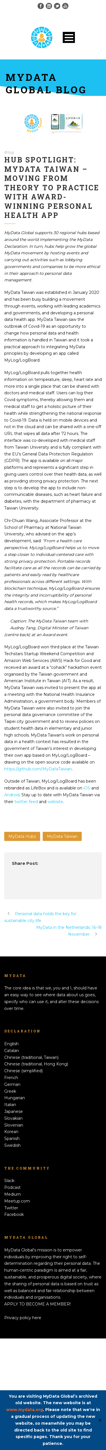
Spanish (12, 1138)
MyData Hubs (22, 836)
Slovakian (13, 1118)
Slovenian (13, 1125)
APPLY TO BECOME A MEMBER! (37, 1304)
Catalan (11, 1050)
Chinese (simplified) (23, 1070)
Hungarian (14, 1097)
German (12, 1084)
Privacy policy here (22, 1317)
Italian (10, 1104)
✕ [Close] (100, 1420)
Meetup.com (17, 1201)
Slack (9, 1180)
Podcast (12, 1187)
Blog (9, 152)
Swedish (12, 1145)
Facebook (14, 1214)
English (11, 1043)
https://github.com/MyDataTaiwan (38, 769)
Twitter (11, 1207)
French (11, 1077)
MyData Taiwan (62, 836)
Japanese (13, 1111)
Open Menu (69, 37)
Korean (11, 1131)
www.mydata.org (24, 1409)
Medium (12, 1194)
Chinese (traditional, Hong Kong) (36, 1064)
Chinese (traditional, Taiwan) (31, 1057)
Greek (10, 1091)
